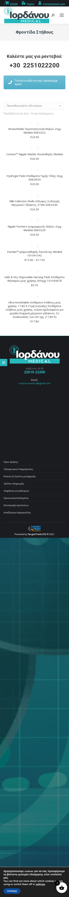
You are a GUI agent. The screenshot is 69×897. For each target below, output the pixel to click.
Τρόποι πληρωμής (14, 483)
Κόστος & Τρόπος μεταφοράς (20, 476)
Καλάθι (14, 4)
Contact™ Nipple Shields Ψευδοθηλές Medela (34, 154)
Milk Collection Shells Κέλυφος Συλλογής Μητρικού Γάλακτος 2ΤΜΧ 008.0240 (34, 203)
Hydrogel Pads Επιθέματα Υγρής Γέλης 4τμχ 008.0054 (35, 177)
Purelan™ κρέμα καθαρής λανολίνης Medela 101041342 (34, 253)
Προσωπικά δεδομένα (16, 498)
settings (40, 884)
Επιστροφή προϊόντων (16, 505)
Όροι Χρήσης (11, 461)
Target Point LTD (36, 534)
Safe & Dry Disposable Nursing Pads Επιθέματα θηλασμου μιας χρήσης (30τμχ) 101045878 (34, 278)
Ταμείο (30, 4)
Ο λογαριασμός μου (54, 4)
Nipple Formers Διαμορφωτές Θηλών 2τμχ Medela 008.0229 (34, 228)
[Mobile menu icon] (61, 15)
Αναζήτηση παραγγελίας (17, 512)
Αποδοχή (12, 891)
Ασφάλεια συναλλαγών (16, 490)
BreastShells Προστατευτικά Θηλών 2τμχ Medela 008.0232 (34, 130)
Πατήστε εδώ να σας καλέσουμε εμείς (33, 82)
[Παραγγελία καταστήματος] (34, 106)
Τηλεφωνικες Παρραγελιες (18, 469)
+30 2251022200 (34, 65)
